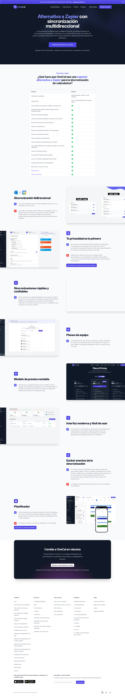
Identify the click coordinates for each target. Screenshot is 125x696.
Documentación (38, 608)
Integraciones (17, 664)
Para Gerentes (57, 608)
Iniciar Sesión (17, 667)
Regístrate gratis (105, 7)
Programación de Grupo (20, 630)
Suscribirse (80, 682)
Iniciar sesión (93, 7)
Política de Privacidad (99, 604)
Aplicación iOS (35, 170)
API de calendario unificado (21, 627)
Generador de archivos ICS (41, 631)
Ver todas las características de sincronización (81, 265)
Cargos (95, 608)
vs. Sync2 (76, 629)
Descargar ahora (79, 2)
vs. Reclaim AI (77, 608)
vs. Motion (76, 623)
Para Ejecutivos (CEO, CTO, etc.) (62, 604)
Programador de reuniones (21, 654)
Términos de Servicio (99, 601)
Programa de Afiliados (40, 601)
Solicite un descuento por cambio (62, 565)
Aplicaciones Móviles (19, 661)
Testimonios (37, 614)
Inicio (15, 601)
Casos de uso (68, 7)
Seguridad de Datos (99, 611)
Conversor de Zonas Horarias (42, 617)
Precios (76, 7)
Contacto (83, 7)
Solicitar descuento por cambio (62, 45)
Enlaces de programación (21, 623)
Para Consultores (58, 614)
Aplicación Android (36, 174)
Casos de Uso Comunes (60, 601)
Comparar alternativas (79, 601)
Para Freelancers (58, 611)
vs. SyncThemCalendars (80, 614)
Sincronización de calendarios (22, 604)
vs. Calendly (77, 626)
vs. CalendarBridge (79, 604)
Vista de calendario (19, 657)
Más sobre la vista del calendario (25, 527)
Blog (35, 604)
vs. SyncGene (77, 611)
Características (55, 7)
